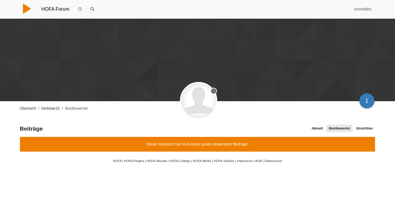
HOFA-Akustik (157, 161)
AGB (258, 161)
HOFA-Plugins (134, 161)
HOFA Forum (55, 9)
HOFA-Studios (224, 161)
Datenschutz (273, 161)
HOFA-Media (202, 161)
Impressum (245, 161)
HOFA (117, 161)
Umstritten (364, 128)
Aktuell (317, 128)
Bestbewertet (339, 128)
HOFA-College (180, 161)
